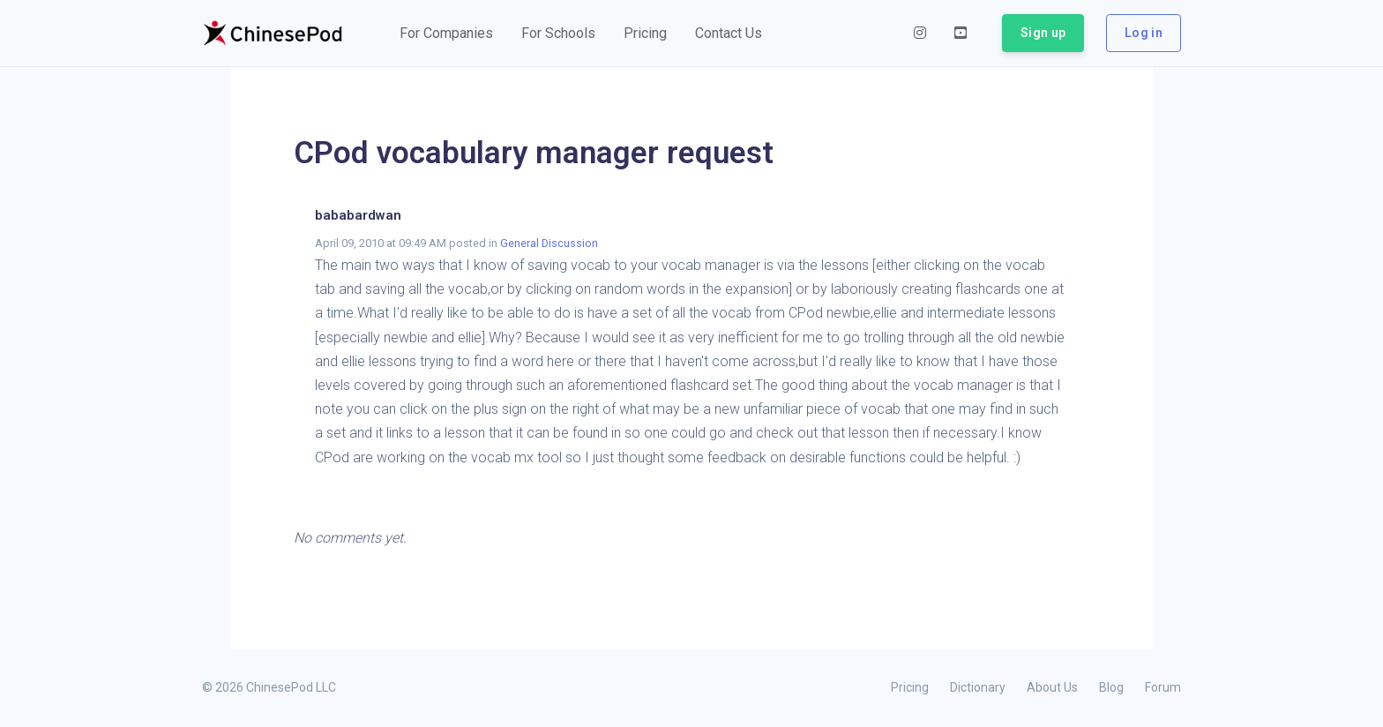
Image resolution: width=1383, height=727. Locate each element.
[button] (446, 33)
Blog (1111, 687)
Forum (1163, 687)
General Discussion (549, 243)
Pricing (910, 687)
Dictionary (977, 687)
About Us (1052, 687)
